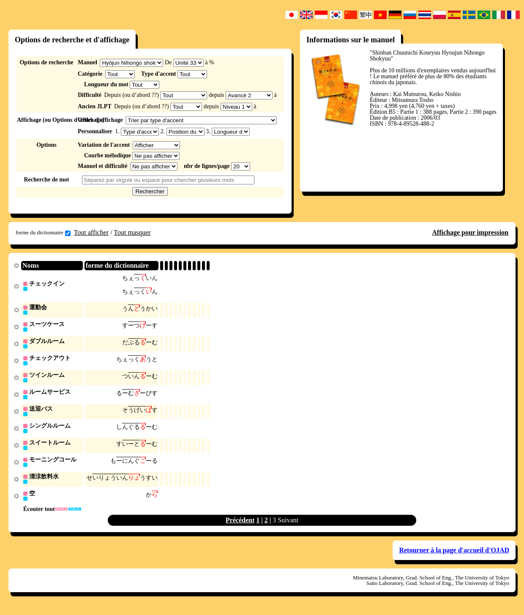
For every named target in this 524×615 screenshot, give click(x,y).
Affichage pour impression (470, 232)
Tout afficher (91, 232)
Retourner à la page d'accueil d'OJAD (454, 556)
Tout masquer (132, 232)
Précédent (240, 526)
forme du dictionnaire (43, 232)
